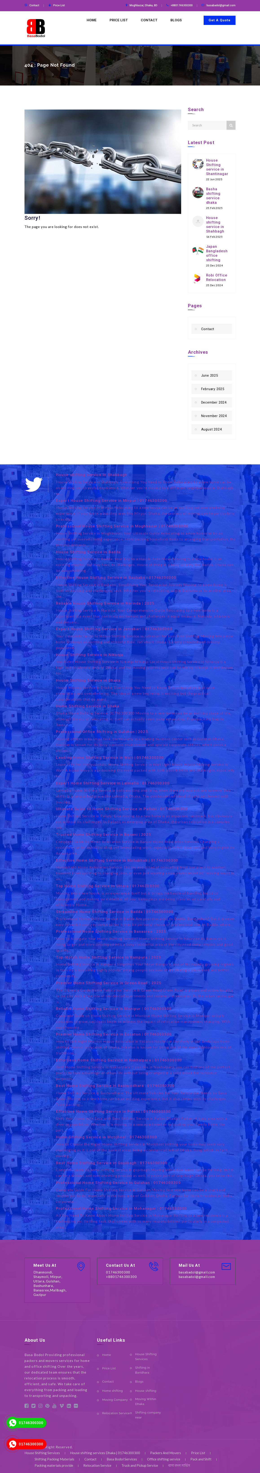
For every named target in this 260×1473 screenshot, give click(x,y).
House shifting (145, 1390)
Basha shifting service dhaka (213, 196)
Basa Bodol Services (122, 1459)
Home (92, 20)
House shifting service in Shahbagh (215, 224)
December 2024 (214, 402)
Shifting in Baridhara (142, 1370)
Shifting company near (148, 1415)
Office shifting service (163, 1459)
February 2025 (212, 389)
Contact (34, 5)
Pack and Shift (201, 1459)
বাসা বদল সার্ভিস (179, 1465)
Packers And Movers (165, 1453)
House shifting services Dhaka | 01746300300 (105, 1453)
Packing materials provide (54, 1465)
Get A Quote (220, 20)
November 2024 (214, 416)
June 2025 (209, 375)
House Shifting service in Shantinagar (217, 167)
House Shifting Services (146, 1356)
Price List (59, 5)
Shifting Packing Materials (54, 1459)
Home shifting (112, 1390)
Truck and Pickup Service (139, 1465)
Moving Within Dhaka (145, 1401)
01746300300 (31, 1423)
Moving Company (115, 1399)
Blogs (176, 20)
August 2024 (211, 429)
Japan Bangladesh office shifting (217, 253)
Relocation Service (116, 1413)
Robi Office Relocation (216, 277)
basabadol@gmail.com (221, 5)
